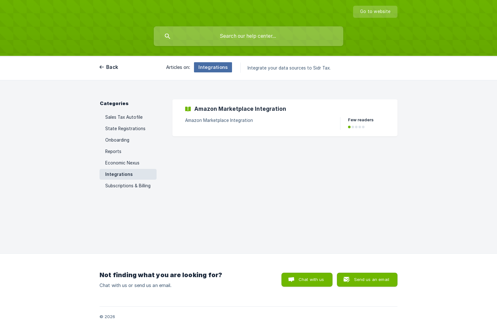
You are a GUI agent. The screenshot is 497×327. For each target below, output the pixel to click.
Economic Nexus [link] (122, 162)
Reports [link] (113, 151)
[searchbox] (248, 36)
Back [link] (112, 67)
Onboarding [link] (117, 140)
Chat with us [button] (311, 279)
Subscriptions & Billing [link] (128, 185)
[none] (375, 12)
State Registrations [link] (125, 128)
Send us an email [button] (371, 279)
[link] (284, 117)
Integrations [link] (119, 174)
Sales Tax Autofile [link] (124, 117)
